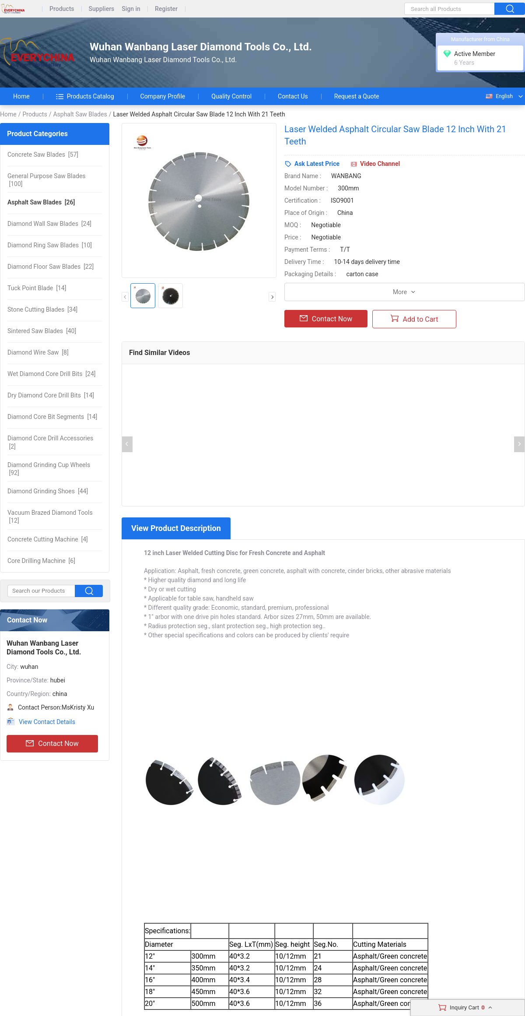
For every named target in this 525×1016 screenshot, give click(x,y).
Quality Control (231, 96)
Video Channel (380, 163)
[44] (47, 491)
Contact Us (293, 96)
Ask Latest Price (317, 163)
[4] (47, 539)
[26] (41, 202)
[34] (42, 309)
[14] (36, 288)
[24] (49, 223)
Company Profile (163, 96)
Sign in (131, 9)
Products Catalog (85, 96)
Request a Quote (356, 96)
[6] (41, 560)
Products (61, 9)
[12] (50, 516)
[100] (46, 179)
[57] (42, 154)
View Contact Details (47, 721)
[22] (50, 266)
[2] (50, 442)
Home (21, 96)
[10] (49, 245)
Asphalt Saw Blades (80, 114)
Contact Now (52, 743)
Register (166, 9)
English (499, 96)
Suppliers (102, 9)
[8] (38, 352)
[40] (41, 330)
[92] (48, 468)
